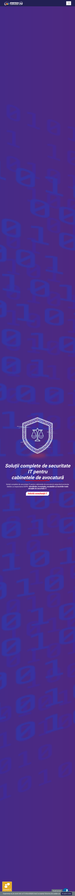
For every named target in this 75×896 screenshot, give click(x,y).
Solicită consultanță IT (37, 493)
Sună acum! (57, 891)
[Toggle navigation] (68, 3)
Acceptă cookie (66, 893)
